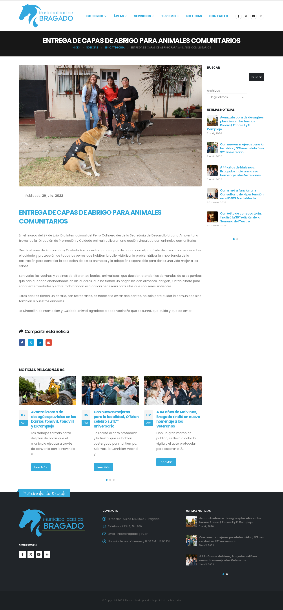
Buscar (213, 68)
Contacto (218, 16)
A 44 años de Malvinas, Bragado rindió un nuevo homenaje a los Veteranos (178, 419)
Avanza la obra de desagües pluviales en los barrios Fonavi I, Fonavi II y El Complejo (53, 419)
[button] (106, 480)
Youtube (39, 554)
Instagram (47, 554)
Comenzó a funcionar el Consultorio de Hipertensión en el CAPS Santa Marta (242, 194)
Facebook (22, 342)
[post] (212, 120)
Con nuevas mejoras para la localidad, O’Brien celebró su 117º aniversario (116, 419)
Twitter (31, 342)
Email (49, 342)
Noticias (194, 16)
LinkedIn (40, 342)
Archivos (213, 90)
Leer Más (40, 467)
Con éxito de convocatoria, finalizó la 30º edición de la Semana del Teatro (241, 217)
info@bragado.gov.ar (132, 534)
